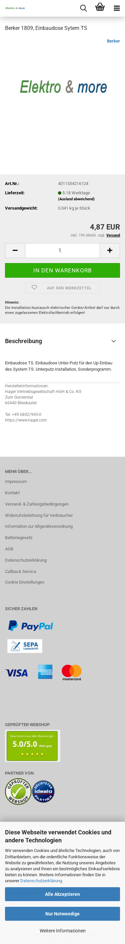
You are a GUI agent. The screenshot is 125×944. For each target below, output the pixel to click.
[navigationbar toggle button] (116, 8)
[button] (15, 250)
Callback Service (20, 571)
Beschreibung (23, 340)
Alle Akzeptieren (62, 894)
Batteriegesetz (18, 537)
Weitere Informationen (63, 930)
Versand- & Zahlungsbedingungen (37, 504)
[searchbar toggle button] (83, 8)
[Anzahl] (62, 250)
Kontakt (12, 492)
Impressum (16, 481)
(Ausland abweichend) (76, 199)
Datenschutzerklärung (41, 880)
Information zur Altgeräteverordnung (39, 526)
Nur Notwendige (62, 913)
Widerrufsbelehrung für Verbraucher (39, 515)
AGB (9, 548)
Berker (113, 41)
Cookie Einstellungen (24, 582)
